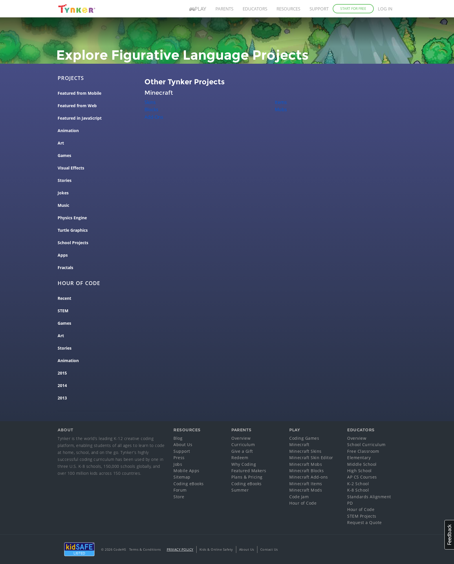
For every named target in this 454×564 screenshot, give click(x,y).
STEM (63, 310)
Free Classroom (363, 451)
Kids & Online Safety (216, 549)
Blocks (151, 109)
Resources (288, 9)
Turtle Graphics (73, 230)
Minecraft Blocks (306, 470)
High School (359, 470)
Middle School (362, 464)
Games (64, 155)
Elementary (359, 457)
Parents (224, 9)
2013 (62, 398)
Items (281, 102)
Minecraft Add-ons (308, 477)
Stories (65, 180)
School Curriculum (366, 444)
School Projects (73, 242)
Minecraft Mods (305, 490)
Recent (64, 298)
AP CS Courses (362, 477)
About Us (182, 444)
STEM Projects (361, 516)
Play (197, 8)
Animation (68, 130)
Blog (177, 438)
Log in (385, 9)
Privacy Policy (180, 549)
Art (61, 143)
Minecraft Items (305, 483)
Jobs (177, 464)
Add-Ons (153, 117)
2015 (62, 373)
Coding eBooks (188, 483)
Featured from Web (77, 105)
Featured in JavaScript (80, 118)
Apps (63, 255)
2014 (62, 385)
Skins (150, 102)
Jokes (63, 193)
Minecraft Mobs (305, 464)
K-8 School (358, 490)
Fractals (65, 267)
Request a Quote (364, 522)
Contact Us (269, 549)
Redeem (239, 457)
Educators (255, 9)
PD (350, 503)
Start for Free (353, 8)
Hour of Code (302, 503)
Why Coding (243, 464)
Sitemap (182, 477)
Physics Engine (72, 217)
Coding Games (304, 438)
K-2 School (358, 483)
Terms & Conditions (145, 549)
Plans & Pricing (247, 477)
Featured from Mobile (79, 93)
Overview (240, 438)
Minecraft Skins (305, 451)
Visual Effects (71, 168)
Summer (240, 490)
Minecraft (299, 444)
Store (178, 496)
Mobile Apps (186, 470)
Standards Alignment (369, 496)
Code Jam (299, 496)
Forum (180, 490)
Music (63, 205)
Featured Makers (248, 470)
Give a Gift (242, 451)
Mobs (281, 109)
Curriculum (243, 444)
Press (179, 457)
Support (319, 9)
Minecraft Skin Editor (311, 457)
